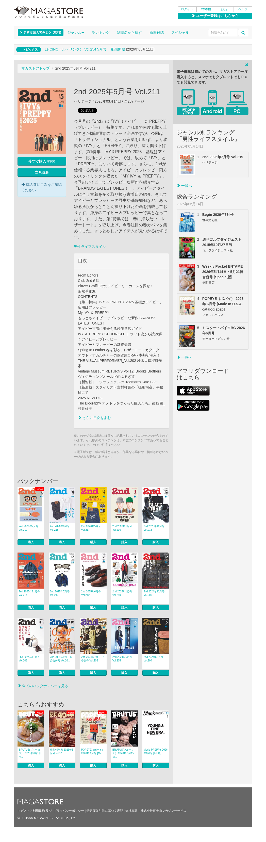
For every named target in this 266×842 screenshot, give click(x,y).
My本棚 (206, 9)
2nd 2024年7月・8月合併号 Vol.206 (93, 659)
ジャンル (75, 32)
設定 (224, 9)
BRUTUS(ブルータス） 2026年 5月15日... (123, 753)
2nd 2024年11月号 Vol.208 (29, 659)
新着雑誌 (156, 32)
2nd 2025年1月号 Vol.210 (122, 593)
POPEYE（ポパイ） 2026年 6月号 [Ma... (92, 751)
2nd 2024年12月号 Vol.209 (154, 593)
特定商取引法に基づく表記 (105, 811)
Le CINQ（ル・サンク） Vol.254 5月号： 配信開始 (85, 49)
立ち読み (42, 172)
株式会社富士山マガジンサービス (163, 811)
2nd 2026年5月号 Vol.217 (91, 528)
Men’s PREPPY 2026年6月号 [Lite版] (156, 751)
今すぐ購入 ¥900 (41, 161)
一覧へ (184, 186)
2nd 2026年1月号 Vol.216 (122, 528)
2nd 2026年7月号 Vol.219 (28, 528)
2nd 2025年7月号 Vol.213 (60, 593)
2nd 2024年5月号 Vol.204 (153, 659)
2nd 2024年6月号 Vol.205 (122, 659)
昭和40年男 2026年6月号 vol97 (61, 751)
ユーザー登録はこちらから (215, 16)
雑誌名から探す (129, 32)
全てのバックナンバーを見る (43, 686)
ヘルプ (242, 9)
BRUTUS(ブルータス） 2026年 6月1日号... (30, 753)
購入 (31, 542)
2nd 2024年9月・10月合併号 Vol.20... (61, 659)
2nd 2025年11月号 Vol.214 (29, 593)
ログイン (187, 9)
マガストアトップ (35, 68)
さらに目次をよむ (94, 418)
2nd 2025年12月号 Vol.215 (154, 528)
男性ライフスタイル (90, 247)
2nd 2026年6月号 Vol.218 (60, 528)
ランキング (100, 32)
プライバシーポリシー (69, 811)
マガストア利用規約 (31, 811)
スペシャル (180, 32)
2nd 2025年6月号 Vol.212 (91, 593)
